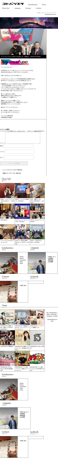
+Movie (22, 260)
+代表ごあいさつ (24, 414)
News (48, 316)
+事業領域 (50, 262)
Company (49, 318)
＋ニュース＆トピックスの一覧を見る (12, 172)
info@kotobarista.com (50, 14)
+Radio (22, 259)
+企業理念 (50, 260)
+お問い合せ (23, 287)
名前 (1, 148)
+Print (21, 265)
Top (47, 315)
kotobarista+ (53, 315)
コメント (2, 145)
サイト (2, 159)
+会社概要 (50, 264)
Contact (55, 318)
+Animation (23, 262)
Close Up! (54, 316)
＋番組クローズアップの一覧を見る (11, 175)
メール (2, 154)
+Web (21, 264)
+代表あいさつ (51, 259)
